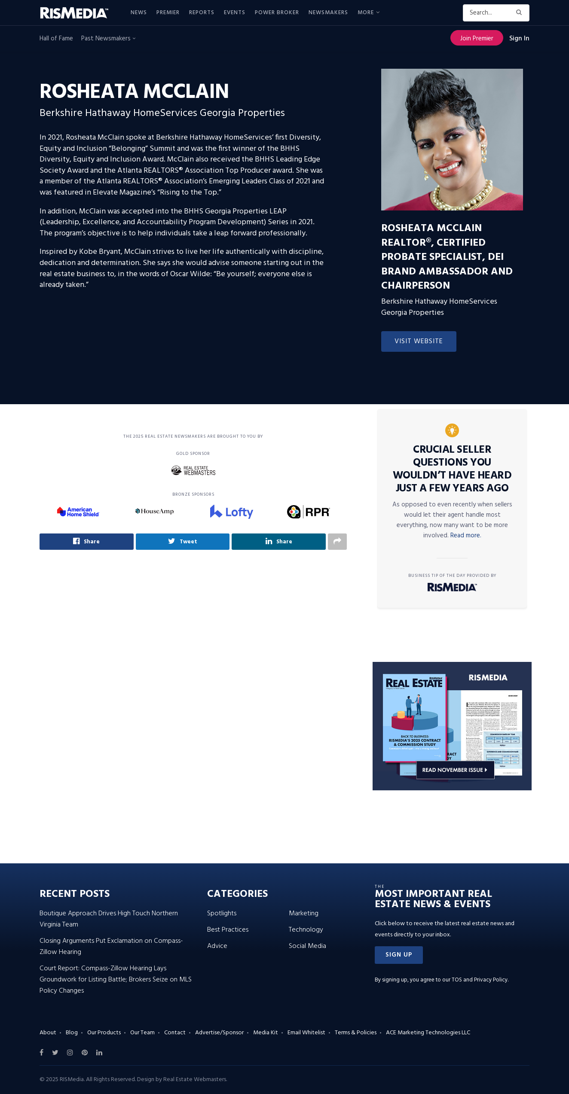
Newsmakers (328, 12)
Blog (72, 1033)
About (48, 1033)
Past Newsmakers (108, 39)
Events (234, 12)
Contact (175, 1033)
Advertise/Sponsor (219, 1033)
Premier (168, 12)
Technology (306, 930)
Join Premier (476, 39)
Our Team (142, 1033)
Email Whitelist (306, 1033)
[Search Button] (520, 12)
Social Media (307, 946)
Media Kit (265, 1033)
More (366, 12)
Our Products (104, 1033)
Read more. (465, 535)
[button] (399, 955)
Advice (217, 946)
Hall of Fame (56, 39)
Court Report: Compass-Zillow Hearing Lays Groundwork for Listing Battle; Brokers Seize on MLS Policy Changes (116, 979)
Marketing (303, 913)
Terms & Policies (355, 1033)
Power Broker (277, 12)
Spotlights (221, 913)
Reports (201, 12)
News (139, 12)
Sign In (519, 38)
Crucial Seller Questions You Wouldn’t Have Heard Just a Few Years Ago (452, 469)
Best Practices (227, 930)
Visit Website (419, 341)
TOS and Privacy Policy (480, 979)
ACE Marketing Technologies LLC (428, 1033)
